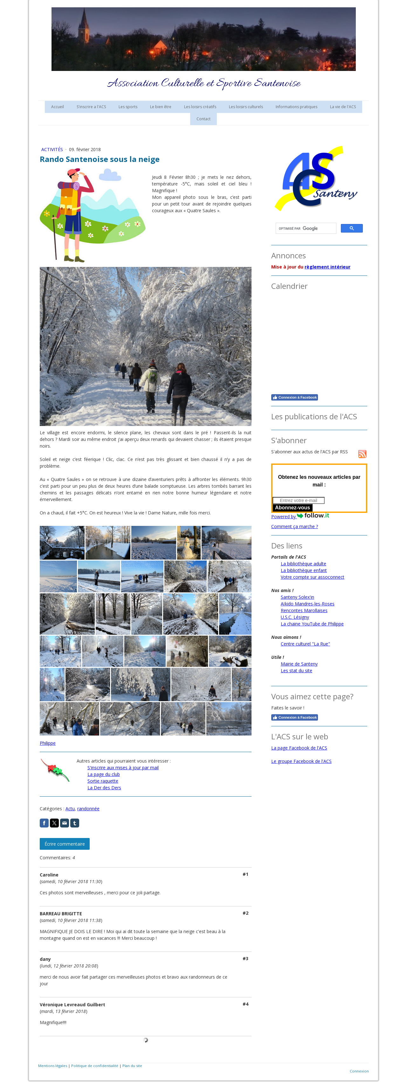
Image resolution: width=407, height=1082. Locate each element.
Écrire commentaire (65, 844)
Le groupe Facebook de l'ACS (301, 761)
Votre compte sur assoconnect (312, 577)
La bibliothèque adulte (303, 564)
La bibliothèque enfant (304, 570)
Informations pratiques (296, 106)
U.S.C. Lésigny (295, 617)
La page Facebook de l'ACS (299, 748)
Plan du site (132, 1065)
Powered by (300, 516)
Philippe (48, 743)
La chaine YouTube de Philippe (312, 624)
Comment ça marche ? (294, 526)
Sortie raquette (102, 781)
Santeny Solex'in (297, 597)
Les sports (128, 106)
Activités (52, 149)
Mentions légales (52, 1065)
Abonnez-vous (292, 507)
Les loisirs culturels (246, 106)
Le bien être (160, 106)
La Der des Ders (104, 788)
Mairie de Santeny (299, 664)
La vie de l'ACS (343, 106)
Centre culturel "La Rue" (305, 644)
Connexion (359, 1071)
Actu (70, 809)
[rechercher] (305, 228)
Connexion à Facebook (294, 397)
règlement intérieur (327, 267)
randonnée (88, 809)
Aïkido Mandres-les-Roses (308, 604)
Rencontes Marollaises (304, 610)
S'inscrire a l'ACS (91, 106)
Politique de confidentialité (94, 1065)
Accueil (57, 106)
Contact (203, 119)
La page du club (103, 774)
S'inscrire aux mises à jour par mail (123, 767)
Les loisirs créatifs (200, 106)
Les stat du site (296, 670)
